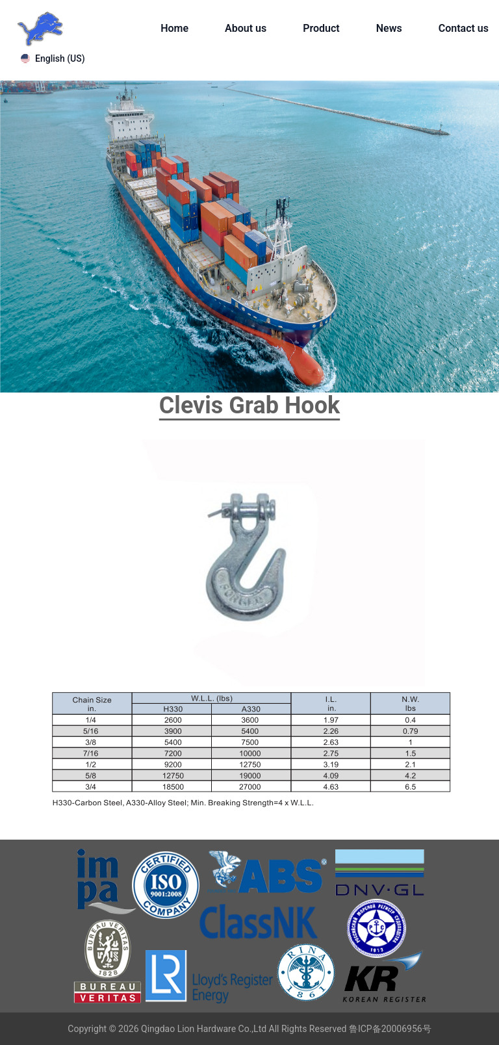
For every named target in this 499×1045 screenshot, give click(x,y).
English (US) (53, 58)
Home (174, 28)
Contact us (464, 28)
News (389, 28)
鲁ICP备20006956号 (390, 1029)
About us (245, 28)
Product (321, 28)
